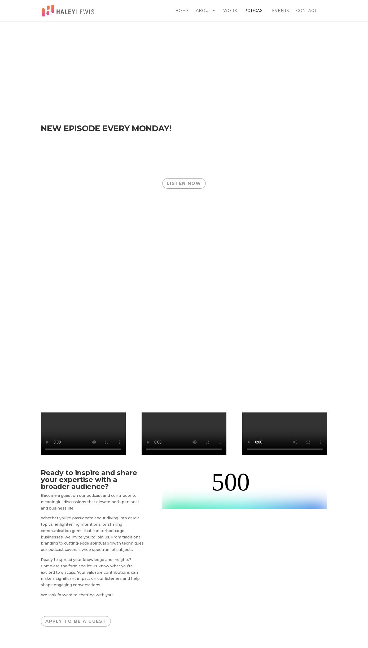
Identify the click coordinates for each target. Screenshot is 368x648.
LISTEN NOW (184, 183)
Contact (306, 11)
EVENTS (280, 11)
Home (182, 11)
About (203, 11)
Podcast (254, 11)
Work (230, 11)
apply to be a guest (75, 621)
